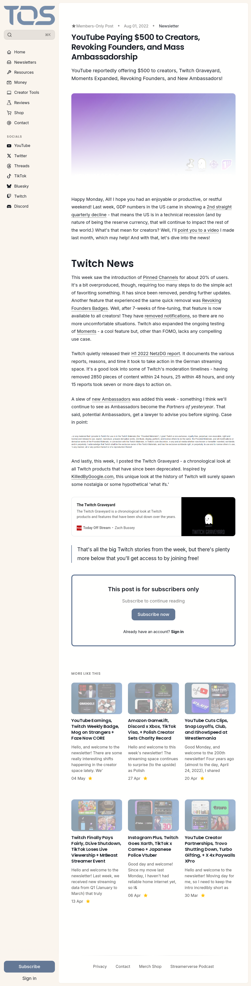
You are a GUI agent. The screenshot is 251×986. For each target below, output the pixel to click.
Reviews (18, 102)
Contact (18, 122)
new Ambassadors (111, 399)
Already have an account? (153, 631)
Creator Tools (23, 92)
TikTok (16, 175)
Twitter (17, 155)
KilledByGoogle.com (92, 476)
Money (17, 82)
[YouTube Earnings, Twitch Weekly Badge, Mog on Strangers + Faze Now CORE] (96, 732)
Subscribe (29, 966)
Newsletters (21, 62)
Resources (20, 72)
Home (16, 51)
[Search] (29, 35)
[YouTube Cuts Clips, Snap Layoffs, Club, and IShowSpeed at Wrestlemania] (210, 732)
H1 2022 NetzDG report (155, 353)
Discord (17, 206)
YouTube (18, 145)
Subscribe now (153, 614)
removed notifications (167, 315)
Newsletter (169, 26)
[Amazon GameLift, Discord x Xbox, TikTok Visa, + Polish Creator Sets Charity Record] (153, 732)
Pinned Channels (160, 277)
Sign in (29, 978)
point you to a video (198, 230)
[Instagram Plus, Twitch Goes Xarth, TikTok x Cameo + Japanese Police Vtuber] (153, 851)
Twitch (16, 196)
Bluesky (18, 186)
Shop (15, 112)
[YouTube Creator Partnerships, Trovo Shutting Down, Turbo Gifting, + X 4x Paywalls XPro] (210, 851)
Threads (18, 165)
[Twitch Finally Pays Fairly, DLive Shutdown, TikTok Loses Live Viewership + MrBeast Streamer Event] (96, 851)
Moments (86, 331)
